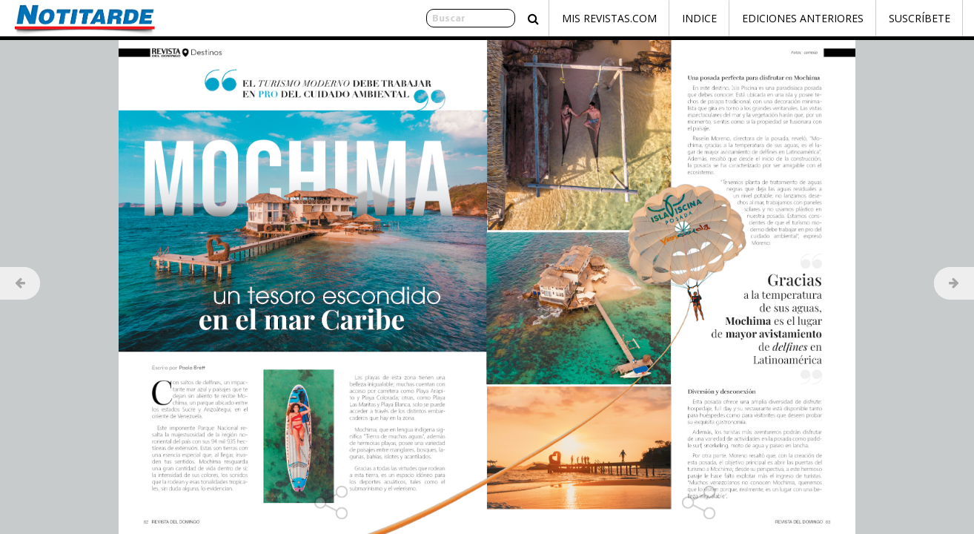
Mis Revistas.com (609, 18)
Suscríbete (919, 18)
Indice (699, 18)
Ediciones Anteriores (803, 18)
